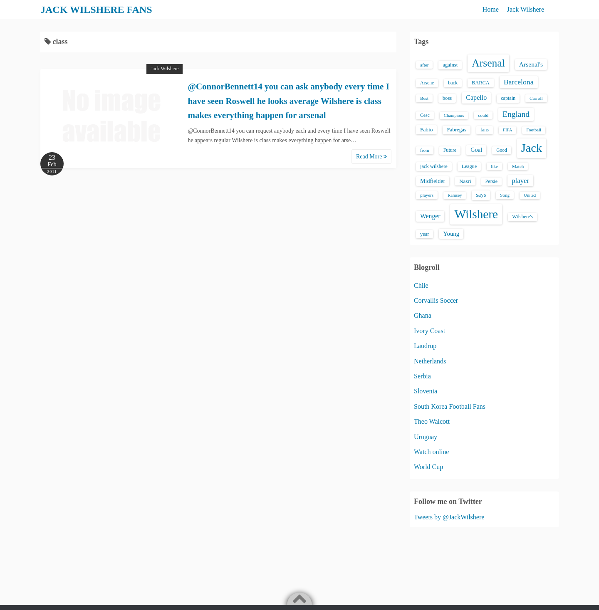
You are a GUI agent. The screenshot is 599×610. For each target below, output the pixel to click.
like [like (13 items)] (494, 166)
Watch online (431, 451)
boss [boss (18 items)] (447, 98)
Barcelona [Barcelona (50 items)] (519, 82)
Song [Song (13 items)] (505, 195)
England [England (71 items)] (516, 114)
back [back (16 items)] (453, 83)
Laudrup (425, 345)
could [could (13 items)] (483, 115)
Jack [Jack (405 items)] (531, 147)
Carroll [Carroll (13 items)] (536, 98)
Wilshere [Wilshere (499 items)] (476, 214)
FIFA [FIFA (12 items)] (507, 130)
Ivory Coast (429, 330)
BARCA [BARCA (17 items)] (481, 83)
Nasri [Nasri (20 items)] (465, 181)
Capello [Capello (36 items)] (476, 97)
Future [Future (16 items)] (450, 150)
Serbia (422, 376)
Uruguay (425, 436)
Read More (371, 156)
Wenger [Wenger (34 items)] (430, 216)
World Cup (428, 466)
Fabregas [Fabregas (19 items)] (456, 130)
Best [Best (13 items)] (424, 98)
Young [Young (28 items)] (451, 233)
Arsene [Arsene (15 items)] (427, 83)
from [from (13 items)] (424, 150)
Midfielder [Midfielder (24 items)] (432, 181)
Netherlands (430, 361)
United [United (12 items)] (530, 195)
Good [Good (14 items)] (501, 150)
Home (491, 9)
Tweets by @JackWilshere (449, 517)
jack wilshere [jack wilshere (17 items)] (434, 166)
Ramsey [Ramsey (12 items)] (455, 195)
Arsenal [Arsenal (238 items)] (488, 63)
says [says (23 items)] (481, 195)
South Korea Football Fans (449, 406)
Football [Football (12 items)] (533, 130)
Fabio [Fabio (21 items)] (426, 129)
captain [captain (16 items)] (508, 98)
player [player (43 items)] (520, 181)
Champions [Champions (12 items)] (454, 115)
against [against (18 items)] (450, 65)
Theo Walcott (432, 421)
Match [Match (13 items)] (518, 166)
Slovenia (425, 391)
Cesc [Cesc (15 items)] (425, 115)
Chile (421, 285)
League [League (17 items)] (469, 166)
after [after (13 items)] (424, 64)
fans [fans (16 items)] (484, 130)
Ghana (422, 315)
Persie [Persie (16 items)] (491, 181)
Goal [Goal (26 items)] (476, 149)
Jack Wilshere (525, 9)
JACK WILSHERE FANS (96, 9)
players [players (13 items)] (426, 195)
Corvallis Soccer (436, 300)
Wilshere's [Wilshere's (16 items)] (522, 217)
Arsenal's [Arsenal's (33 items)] (531, 64)
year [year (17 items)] (424, 234)
